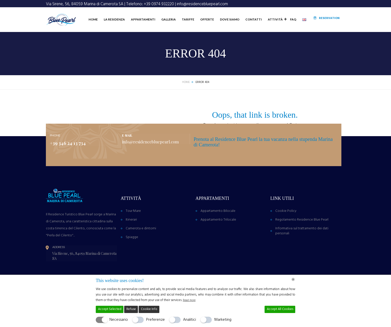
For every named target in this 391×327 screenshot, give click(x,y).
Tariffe (181, 33)
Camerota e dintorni (141, 243)
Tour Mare (133, 226)
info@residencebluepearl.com (202, 4)
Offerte (200, 33)
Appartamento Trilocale (218, 235)
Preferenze (155, 320)
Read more (190, 300)
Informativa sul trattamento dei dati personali (301, 246)
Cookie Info (149, 309)
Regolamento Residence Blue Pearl (301, 235)
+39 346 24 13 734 (73, 158)
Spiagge (132, 252)
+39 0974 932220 (159, 4)
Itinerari (131, 235)
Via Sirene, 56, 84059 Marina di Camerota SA (84, 4)
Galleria (161, 33)
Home (86, 33)
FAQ (286, 33)
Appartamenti (136, 33)
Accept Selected (109, 309)
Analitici (189, 320)
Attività (268, 33)
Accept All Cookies (280, 309)
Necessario (118, 320)
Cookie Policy (285, 226)
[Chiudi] (293, 279)
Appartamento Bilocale (217, 226)
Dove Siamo (222, 33)
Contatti (246, 33)
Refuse (131, 309)
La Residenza (107, 33)
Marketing (222, 320)
